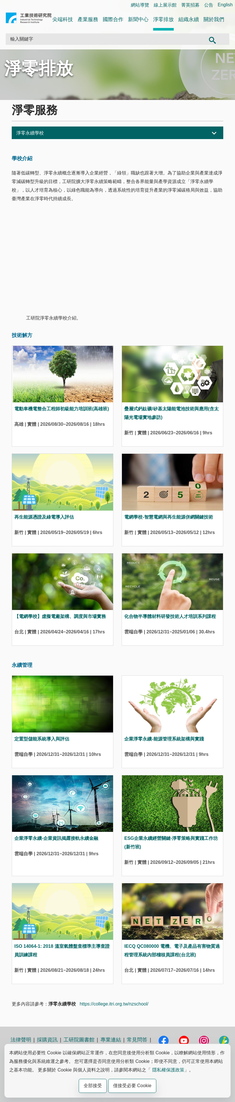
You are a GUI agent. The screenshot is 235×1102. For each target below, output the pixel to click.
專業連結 (110, 1040)
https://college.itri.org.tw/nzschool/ (114, 1003)
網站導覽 (140, 5)
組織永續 (188, 19)
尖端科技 (62, 19)
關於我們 (214, 19)
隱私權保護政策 (168, 1069)
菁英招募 (190, 5)
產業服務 (88, 19)
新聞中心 (138, 19)
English (225, 4)
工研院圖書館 (79, 1040)
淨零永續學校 (30, 133)
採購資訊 (47, 1040)
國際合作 (113, 19)
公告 (208, 5)
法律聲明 (21, 1040)
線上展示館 (165, 5)
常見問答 (137, 1040)
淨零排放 (163, 19)
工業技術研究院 (29, 19)
